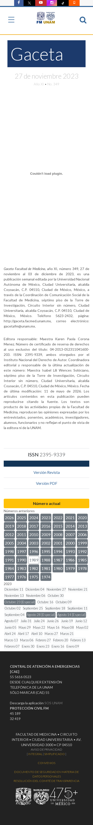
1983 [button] (21, 568)
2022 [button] (58, 517)
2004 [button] (21, 543)
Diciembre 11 (13, 589)
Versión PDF (46, 483)
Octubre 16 (45, 602)
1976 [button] (21, 576)
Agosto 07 (11, 621)
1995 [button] (45, 551)
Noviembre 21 (78, 589)
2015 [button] (58, 526)
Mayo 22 (39, 627)
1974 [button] (45, 576)
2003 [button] (33, 543)
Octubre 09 (64, 602)
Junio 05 (10, 627)
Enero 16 (58, 646)
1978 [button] (82, 568)
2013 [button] (82, 526)
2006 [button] (82, 534)
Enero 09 (72, 646)
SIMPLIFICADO (54, 754)
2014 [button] (70, 526)
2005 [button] (9, 543)
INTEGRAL (35, 754)
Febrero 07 (12, 646)
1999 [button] (82, 543)
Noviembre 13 (14, 596)
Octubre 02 (12, 608)
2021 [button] (70, 517)
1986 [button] (70, 559)
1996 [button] (33, 551)
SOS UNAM (53, 703)
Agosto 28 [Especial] (41, 615)
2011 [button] (21, 534)
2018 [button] (21, 526)
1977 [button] (9, 576)
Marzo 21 (67, 634)
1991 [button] (9, 559)
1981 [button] (45, 568)
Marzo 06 (26, 640)
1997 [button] (21, 551)
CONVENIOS (46, 763)
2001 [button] (58, 543)
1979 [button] (70, 568)
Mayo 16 (53, 627)
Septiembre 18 (55, 608)
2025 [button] (21, 517)
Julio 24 (39, 621)
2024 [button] (33, 517)
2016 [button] (45, 526)
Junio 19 (67, 621)
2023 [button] (45, 517)
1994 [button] (58, 551)
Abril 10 (36, 634)
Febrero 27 (43, 640)
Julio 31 (26, 621)
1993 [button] (70, 551)
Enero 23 (43, 646)
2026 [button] (9, 517)
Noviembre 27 (56, 589)
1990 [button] (21, 559)
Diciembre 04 (35, 589)
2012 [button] (9, 534)
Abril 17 (23, 634)
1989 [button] (33, 559)
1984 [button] (9, 568)
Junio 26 (53, 621)
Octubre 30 (56, 596)
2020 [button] (82, 517)
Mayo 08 (68, 627)
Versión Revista (46, 472)
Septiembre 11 (77, 608)
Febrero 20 (60, 640)
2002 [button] (45, 543)
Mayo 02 (82, 627)
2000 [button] (70, 543)
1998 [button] (9, 551)
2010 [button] (33, 534)
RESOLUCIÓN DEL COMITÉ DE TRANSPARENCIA (46, 781)
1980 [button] (58, 568)
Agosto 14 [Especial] (71, 615)
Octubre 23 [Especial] (19, 602)
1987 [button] (58, 559)
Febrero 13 (78, 640)
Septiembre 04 (14, 615)
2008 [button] (58, 534)
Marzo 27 (51, 634)
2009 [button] (45, 534)
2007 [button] (70, 534)
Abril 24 (10, 634)
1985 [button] (82, 559)
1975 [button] (33, 576)
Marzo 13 (11, 640)
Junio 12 (81, 621)
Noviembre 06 (35, 596)
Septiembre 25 (33, 608)
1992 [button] (82, 551)
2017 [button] (33, 526)
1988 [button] (45, 559)
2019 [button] (9, 526)
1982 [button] (33, 568)
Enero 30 (28, 646)
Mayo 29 (25, 627)
